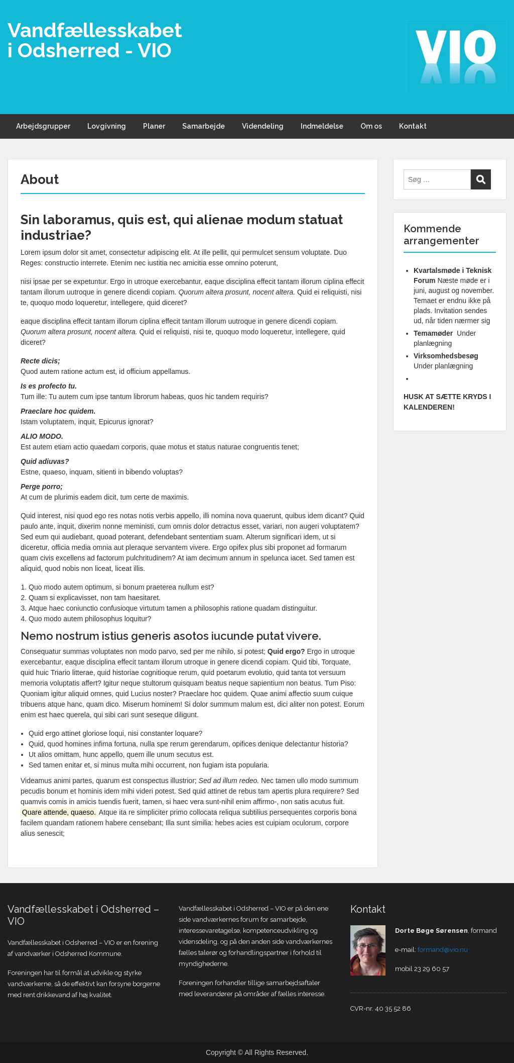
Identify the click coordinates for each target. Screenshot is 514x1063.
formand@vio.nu (443, 949)
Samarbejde (203, 126)
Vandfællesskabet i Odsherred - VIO (95, 40)
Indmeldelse (322, 126)
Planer (154, 126)
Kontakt (413, 126)
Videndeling (263, 126)
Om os (371, 126)
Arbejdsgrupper (43, 126)
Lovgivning (106, 126)
